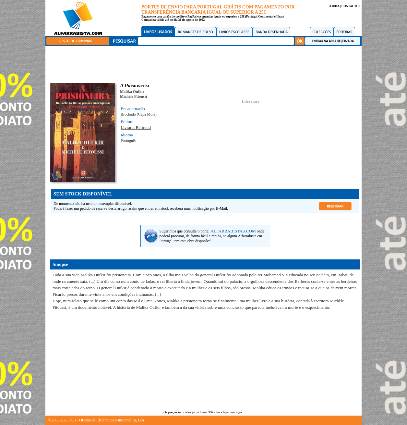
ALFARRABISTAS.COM (233, 231)
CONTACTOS (350, 6)
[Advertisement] (205, 63)
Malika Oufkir (132, 91)
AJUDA (334, 6)
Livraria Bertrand (136, 127)
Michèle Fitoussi (133, 96)
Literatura (250, 101)
